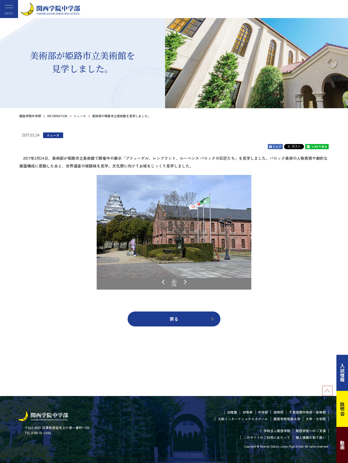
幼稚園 (232, 412)
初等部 (248, 412)
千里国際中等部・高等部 (307, 412)
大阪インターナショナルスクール (243, 418)
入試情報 (342, 373)
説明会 (342, 409)
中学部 (263, 412)
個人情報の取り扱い (311, 437)
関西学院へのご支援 (311, 430)
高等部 (279, 412)
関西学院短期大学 (287, 418)
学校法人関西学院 (276, 430)
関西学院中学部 (30, 116)
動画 (342, 445)
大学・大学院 (316, 418)
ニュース (79, 116)
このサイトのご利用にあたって (266, 437)
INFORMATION (57, 116)
